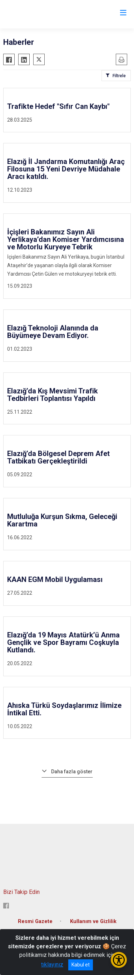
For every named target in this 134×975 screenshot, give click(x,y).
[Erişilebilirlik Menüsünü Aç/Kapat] (119, 960)
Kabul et (80, 965)
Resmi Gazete (35, 921)
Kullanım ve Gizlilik (93, 921)
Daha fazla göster (72, 771)
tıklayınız (52, 964)
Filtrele (119, 75)
